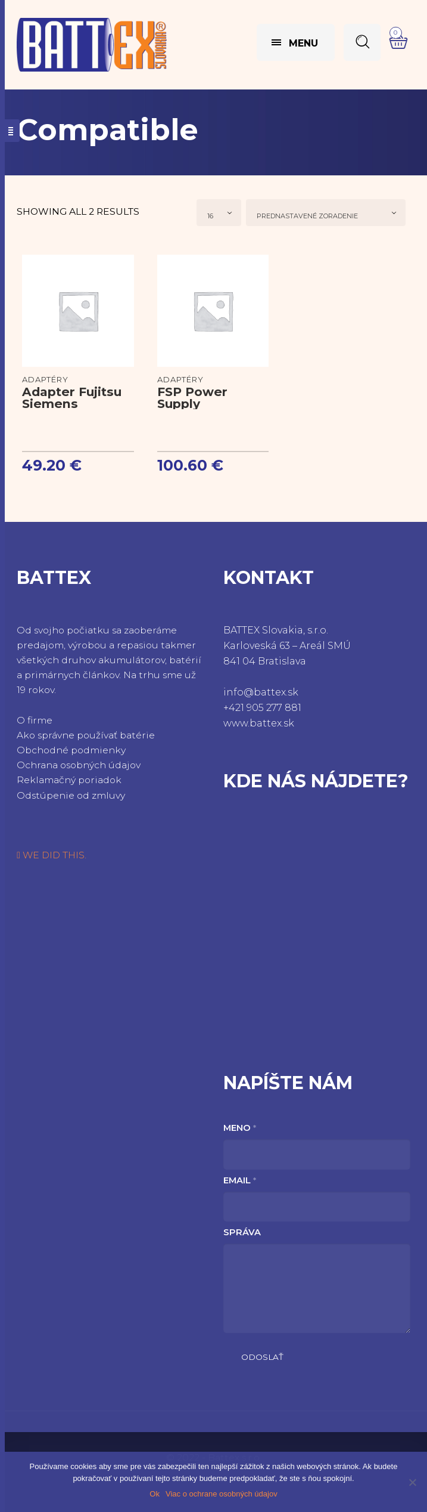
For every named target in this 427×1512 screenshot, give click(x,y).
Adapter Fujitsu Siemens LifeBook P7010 (72, 403)
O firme (34, 720)
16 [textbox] (210, 216)
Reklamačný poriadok (69, 780)
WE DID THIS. (51, 855)
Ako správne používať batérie (86, 735)
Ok (154, 1493)
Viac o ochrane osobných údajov (222, 1493)
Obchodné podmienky (71, 750)
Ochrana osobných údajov (79, 765)
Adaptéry (45, 379)
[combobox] (219, 212)
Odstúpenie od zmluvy (71, 795)
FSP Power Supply (192, 397)
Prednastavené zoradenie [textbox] (307, 216)
